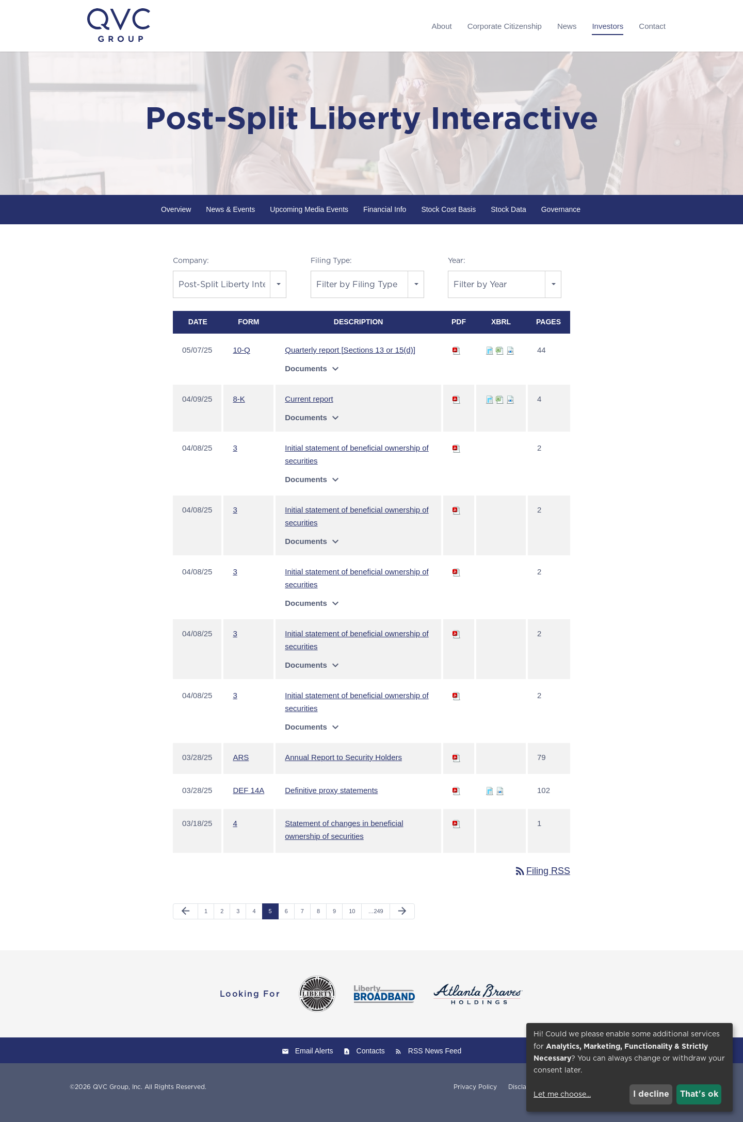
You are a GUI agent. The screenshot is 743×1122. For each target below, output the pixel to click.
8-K (239, 410)
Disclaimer (524, 1098)
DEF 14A (248, 801)
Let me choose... (562, 1094)
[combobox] (229, 295)
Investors (607, 26)
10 (352, 922)
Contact (652, 26)
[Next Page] (402, 923)
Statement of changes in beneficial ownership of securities (344, 841)
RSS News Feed (434, 1062)
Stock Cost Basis (448, 221)
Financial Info (384, 221)
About (441, 26)
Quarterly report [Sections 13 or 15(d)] (350, 361)
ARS (241, 768)
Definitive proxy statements (331, 801)
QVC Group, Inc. (117, 1098)
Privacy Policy (475, 1098)
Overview (176, 221)
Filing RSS (542, 882)
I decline (651, 1094)
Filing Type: (331, 272)
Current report (309, 410)
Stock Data (508, 221)
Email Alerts (314, 1062)
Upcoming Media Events (309, 221)
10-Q (241, 361)
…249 (375, 922)
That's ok (699, 1094)
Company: (191, 272)
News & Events (230, 221)
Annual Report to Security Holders (343, 768)
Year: (456, 272)
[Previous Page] (185, 923)
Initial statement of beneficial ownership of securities (357, 465)
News (567, 26)
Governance (560, 221)
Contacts (371, 1062)
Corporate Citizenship (504, 26)
